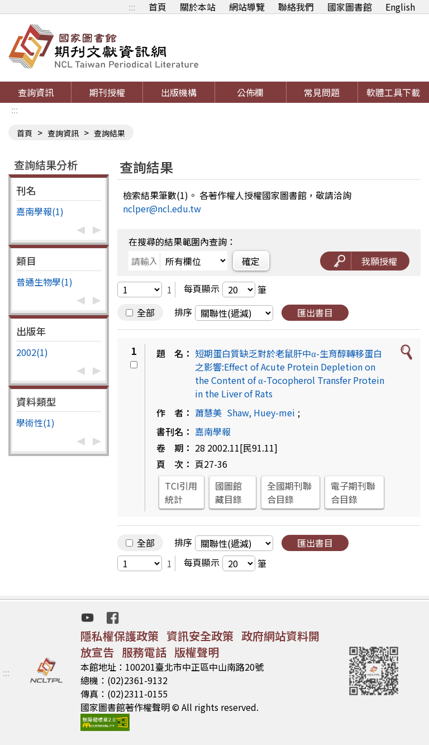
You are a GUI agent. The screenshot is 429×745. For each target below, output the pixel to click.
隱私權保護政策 (119, 636)
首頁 (157, 6)
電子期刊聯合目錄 (353, 492)
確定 (251, 261)
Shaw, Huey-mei (261, 412)
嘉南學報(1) (40, 211)
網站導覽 (247, 6)
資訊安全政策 (199, 636)
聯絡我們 (296, 6)
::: (131, 6)
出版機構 (179, 92)
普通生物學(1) (44, 281)
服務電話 (144, 652)
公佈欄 (250, 92)
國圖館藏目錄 (228, 492)
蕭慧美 (208, 412)
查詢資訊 (36, 92)
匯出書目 (315, 312)
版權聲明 (196, 652)
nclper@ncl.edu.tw (162, 208)
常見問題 (322, 92)
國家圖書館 (349, 6)
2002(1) (32, 352)
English (400, 6)
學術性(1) (35, 422)
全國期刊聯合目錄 (289, 492)
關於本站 (198, 6)
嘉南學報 (213, 431)
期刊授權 (107, 92)
